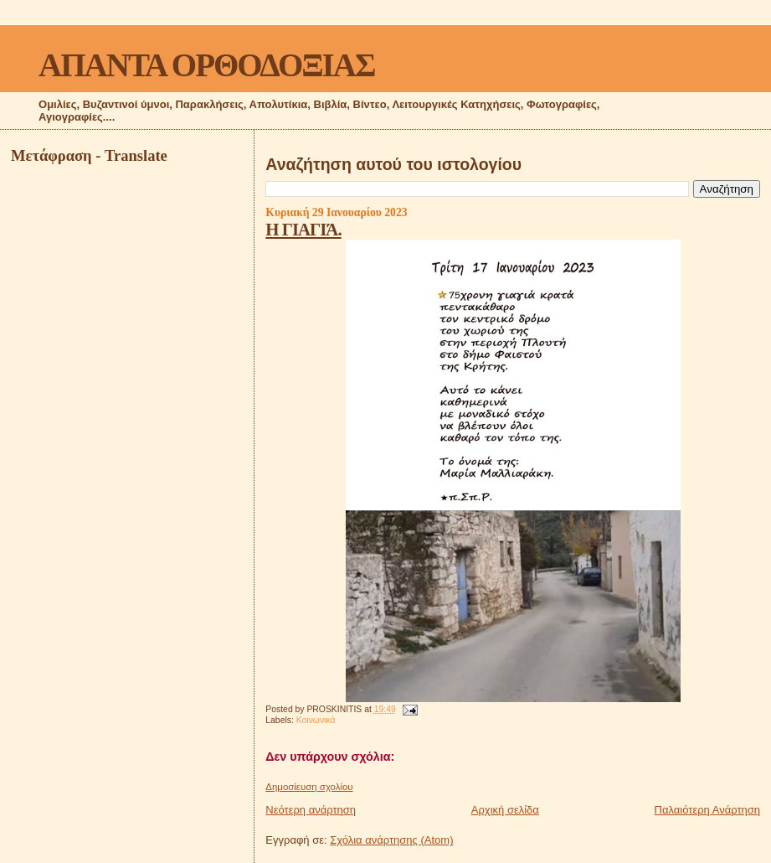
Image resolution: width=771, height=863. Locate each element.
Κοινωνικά (316, 720)
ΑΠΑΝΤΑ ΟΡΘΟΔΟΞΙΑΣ (206, 65)
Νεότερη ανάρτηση (310, 810)
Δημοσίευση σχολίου (308, 787)
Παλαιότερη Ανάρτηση (707, 810)
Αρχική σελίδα (505, 810)
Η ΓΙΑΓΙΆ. (303, 229)
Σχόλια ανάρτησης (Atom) (391, 840)
